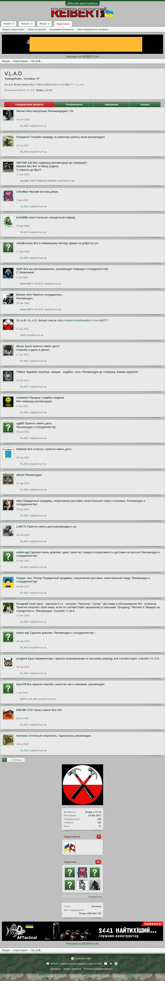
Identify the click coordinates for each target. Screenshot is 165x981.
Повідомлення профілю (29, 104)
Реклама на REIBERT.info (82, 56)
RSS (116, 963)
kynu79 (21, 684)
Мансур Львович (48, 180)
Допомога (55, 968)
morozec (22, 735)
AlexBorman (24, 243)
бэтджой (22, 603)
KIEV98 (21, 710)
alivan (20, 474)
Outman (21, 449)
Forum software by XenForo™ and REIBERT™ (82, 976)
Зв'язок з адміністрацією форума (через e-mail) (76, 963)
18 (98, 862)
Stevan (21, 111)
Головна (105, 963)
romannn (22, 397)
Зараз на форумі (37, 29)
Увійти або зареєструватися (82, 3)
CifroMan (22, 191)
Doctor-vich (24, 294)
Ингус (20, 346)
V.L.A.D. (24, 125)
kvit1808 (21, 217)
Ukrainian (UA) (82, 958)
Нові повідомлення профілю (93, 29)
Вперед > (19, 760)
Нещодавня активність (61, 29)
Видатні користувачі (13, 29)
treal (32, 180)
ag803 (20, 423)
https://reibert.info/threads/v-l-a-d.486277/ (51, 84)
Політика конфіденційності (97, 968)
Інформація (111, 104)
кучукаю (24, 180)
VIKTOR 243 (24, 162)
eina (19, 500)
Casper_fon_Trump (29, 578)
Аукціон (145, 104)
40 (100, 826)
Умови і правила (72, 968)
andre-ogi (22, 552)
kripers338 (25, 283)
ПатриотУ (22, 137)
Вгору (110, 963)
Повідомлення (74, 104)
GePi (19, 269)
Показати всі (95, 896)
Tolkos (20, 371)
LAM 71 (21, 526)
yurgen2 (21, 658)
